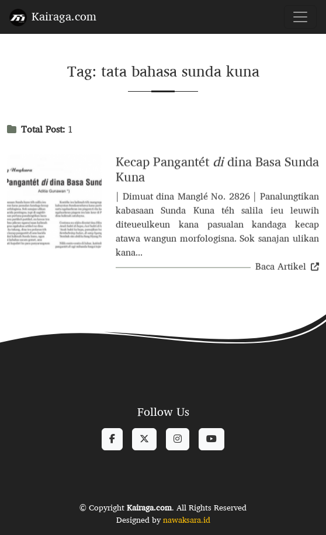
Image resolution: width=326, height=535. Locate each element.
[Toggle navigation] (300, 17)
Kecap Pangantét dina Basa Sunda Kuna (217, 170)
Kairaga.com (52, 16)
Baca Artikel (287, 267)
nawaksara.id (186, 520)
